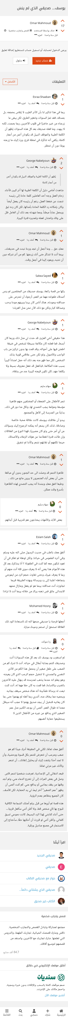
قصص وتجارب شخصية (20, 31)
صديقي (50, 867)
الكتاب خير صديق (44, 901)
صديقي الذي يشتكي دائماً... (37, 890)
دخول (20, 60)
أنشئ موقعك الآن (55, 995)
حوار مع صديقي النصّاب (40, 878)
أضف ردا (33, 103)
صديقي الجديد (46, 855)
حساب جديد (44, 60)
